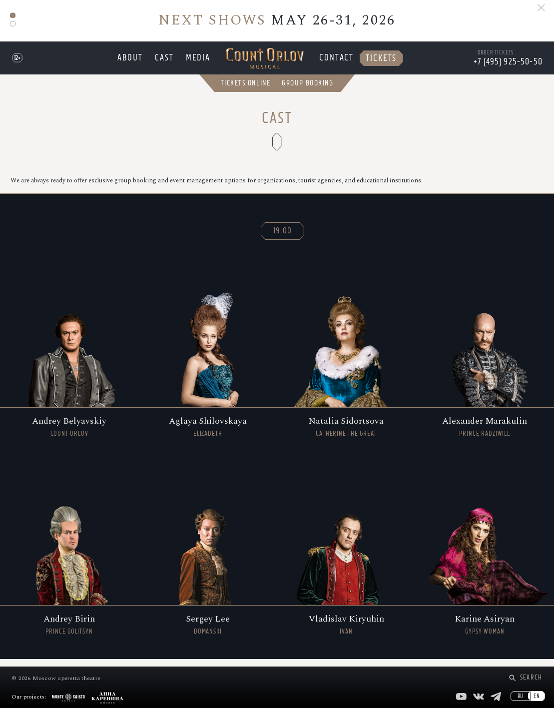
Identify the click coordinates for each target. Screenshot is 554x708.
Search (531, 678)
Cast (167, 61)
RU (521, 696)
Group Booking (307, 90)
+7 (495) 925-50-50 (508, 64)
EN (537, 696)
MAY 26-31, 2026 (277, 20)
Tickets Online (246, 90)
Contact (335, 61)
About (135, 61)
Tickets (377, 61)
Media (199, 61)
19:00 (282, 238)
